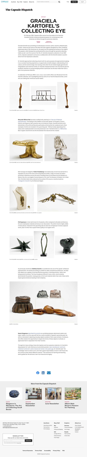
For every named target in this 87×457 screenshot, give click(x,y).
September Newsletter (30, 404)
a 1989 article (63, 129)
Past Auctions (67, 433)
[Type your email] (14, 440)
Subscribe (28, 440)
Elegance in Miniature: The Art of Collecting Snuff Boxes (14, 406)
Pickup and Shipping (58, 429)
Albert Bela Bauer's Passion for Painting (71, 405)
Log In (82, 1)
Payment (56, 427)
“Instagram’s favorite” (24, 181)
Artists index (67, 435)
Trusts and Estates (68, 427)
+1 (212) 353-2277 (7, 426)
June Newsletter (52, 403)
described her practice (34, 333)
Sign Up (74, 1)
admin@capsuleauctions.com (10, 427)
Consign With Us (57, 433)
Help (68, 1)
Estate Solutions (57, 435)
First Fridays (56, 437)
